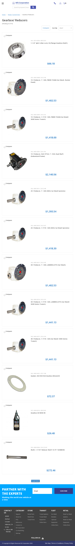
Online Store (43, 522)
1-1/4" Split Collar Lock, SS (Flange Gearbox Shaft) (49, 43)
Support (18, 514)
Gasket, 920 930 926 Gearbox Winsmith (45, 376)
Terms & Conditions (57, 543)
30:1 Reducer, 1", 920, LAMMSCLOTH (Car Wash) (48, 265)
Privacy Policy (68, 543)
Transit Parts (31, 519)
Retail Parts (31, 517)
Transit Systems (44, 514)
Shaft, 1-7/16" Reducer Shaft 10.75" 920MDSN (48, 450)
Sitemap (18, 533)
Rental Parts (31, 514)
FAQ (17, 519)
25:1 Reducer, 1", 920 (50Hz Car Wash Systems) (48, 191)
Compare (46, 28)
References (19, 522)
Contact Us (19, 525)
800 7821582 (56, 3)
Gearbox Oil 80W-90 (38, 413)
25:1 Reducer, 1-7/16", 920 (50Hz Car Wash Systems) (50, 228)
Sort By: (54, 28)
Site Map (47, 543)
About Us (18, 517)
